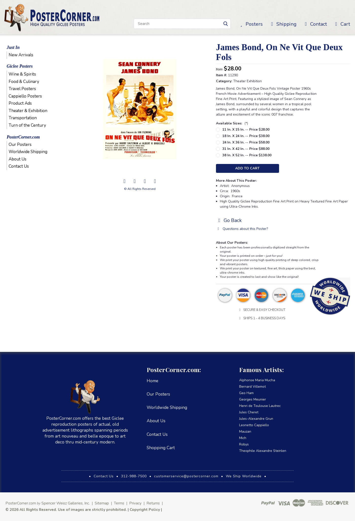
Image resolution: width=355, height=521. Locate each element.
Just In (13, 47)
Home (152, 381)
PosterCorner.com (23, 137)
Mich (242, 438)
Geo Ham (246, 393)
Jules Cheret (248, 412)
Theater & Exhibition (28, 111)
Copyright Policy (145, 509)
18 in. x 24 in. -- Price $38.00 (245, 136)
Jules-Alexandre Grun (256, 418)
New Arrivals (21, 55)
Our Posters (20, 144)
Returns (153, 503)
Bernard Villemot (252, 386)
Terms (119, 503)
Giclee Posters (20, 66)
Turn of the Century (27, 125)
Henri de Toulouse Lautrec (260, 405)
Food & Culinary (24, 81)
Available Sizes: (232, 123)
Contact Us (19, 166)
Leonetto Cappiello (254, 425)
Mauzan (245, 431)
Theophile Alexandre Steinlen (262, 450)
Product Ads (20, 103)
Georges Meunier (252, 399)
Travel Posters (22, 89)
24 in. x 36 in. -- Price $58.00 (245, 142)
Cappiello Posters (25, 96)
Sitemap (102, 503)
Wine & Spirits (22, 74)
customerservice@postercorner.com (186, 476)
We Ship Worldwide (244, 476)
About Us (17, 159)
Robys (244, 444)
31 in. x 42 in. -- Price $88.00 (245, 148)
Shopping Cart (161, 448)
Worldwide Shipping (28, 152)
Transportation (23, 118)
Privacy (135, 503)
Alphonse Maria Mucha (257, 380)
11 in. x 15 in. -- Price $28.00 (245, 129)
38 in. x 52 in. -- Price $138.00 (246, 155)
